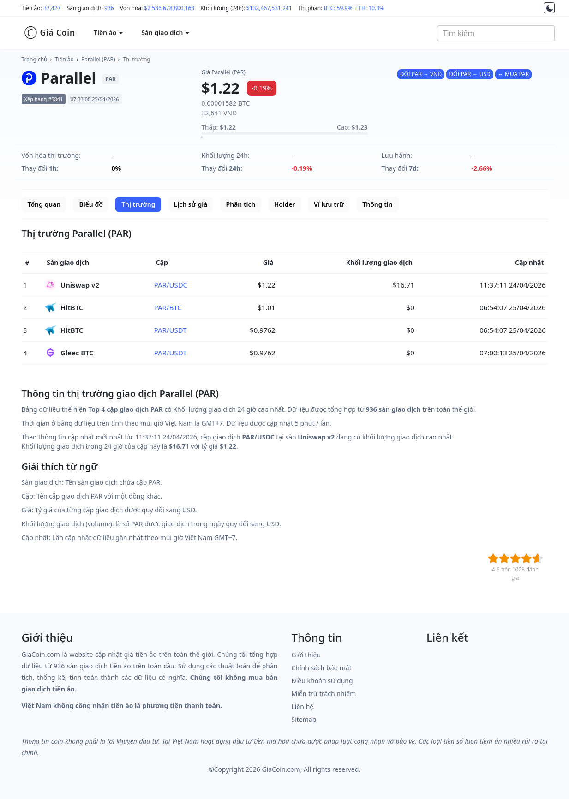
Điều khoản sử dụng (322, 680)
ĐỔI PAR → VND (421, 74)
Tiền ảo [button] (108, 32)
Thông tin (377, 204)
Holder (284, 204)
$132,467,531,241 (269, 8)
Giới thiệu (306, 654)
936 (109, 8)
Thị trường (136, 59)
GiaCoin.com (281, 769)
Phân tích (241, 204)
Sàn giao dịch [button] (165, 32)
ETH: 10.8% (369, 8)
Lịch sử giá (191, 204)
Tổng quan (44, 204)
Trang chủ (35, 59)
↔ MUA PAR (513, 74)
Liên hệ (303, 706)
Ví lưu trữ (329, 204)
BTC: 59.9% (337, 8)
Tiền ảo (64, 59)
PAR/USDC (170, 284)
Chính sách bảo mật (322, 667)
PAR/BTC (168, 307)
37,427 (52, 8)
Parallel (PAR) (98, 59)
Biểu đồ (90, 204)
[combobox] (496, 33)
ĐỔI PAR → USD (469, 74)
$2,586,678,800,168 (169, 8)
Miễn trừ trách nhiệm (324, 693)
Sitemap (304, 719)
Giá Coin (49, 33)
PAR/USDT (170, 330)
